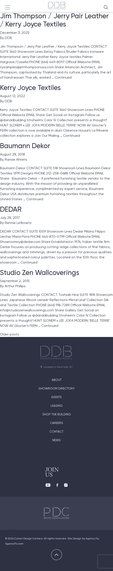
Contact (56, 431)
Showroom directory (57, 388)
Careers (56, 423)
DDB (8, 38)
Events (56, 397)
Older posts (9, 334)
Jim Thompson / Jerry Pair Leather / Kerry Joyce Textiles (54, 20)
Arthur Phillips (15, 286)
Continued (63, 77)
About (57, 380)
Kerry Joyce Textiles (30, 88)
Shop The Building (56, 414)
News (56, 440)
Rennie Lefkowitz (18, 223)
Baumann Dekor (25, 146)
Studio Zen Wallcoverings (39, 272)
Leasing (57, 405)
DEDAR (11, 209)
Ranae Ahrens (16, 159)
